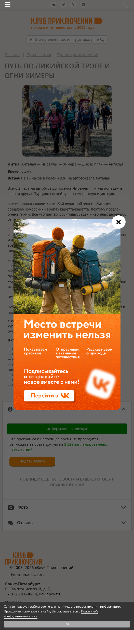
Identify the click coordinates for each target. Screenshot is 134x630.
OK (67, 624)
